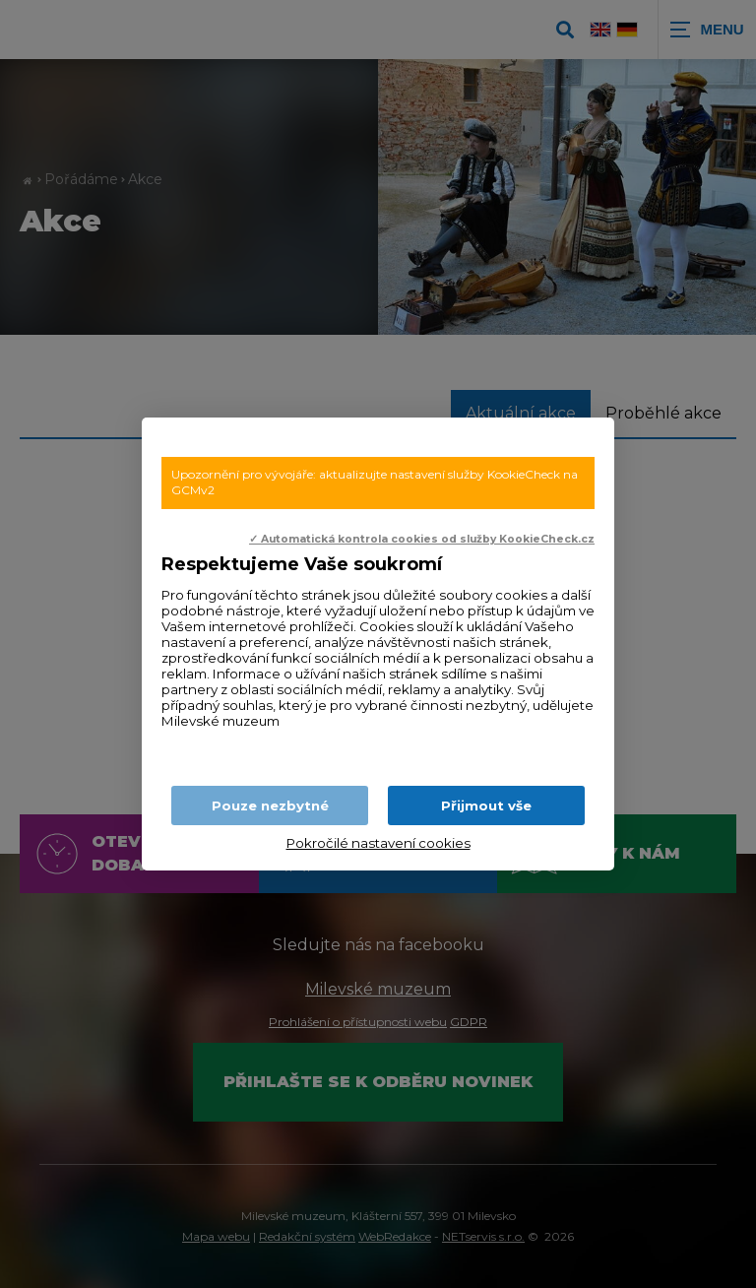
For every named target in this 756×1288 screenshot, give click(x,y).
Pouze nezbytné (270, 805)
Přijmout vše (486, 805)
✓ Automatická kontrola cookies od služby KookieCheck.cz (422, 539)
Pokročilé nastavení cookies (378, 843)
